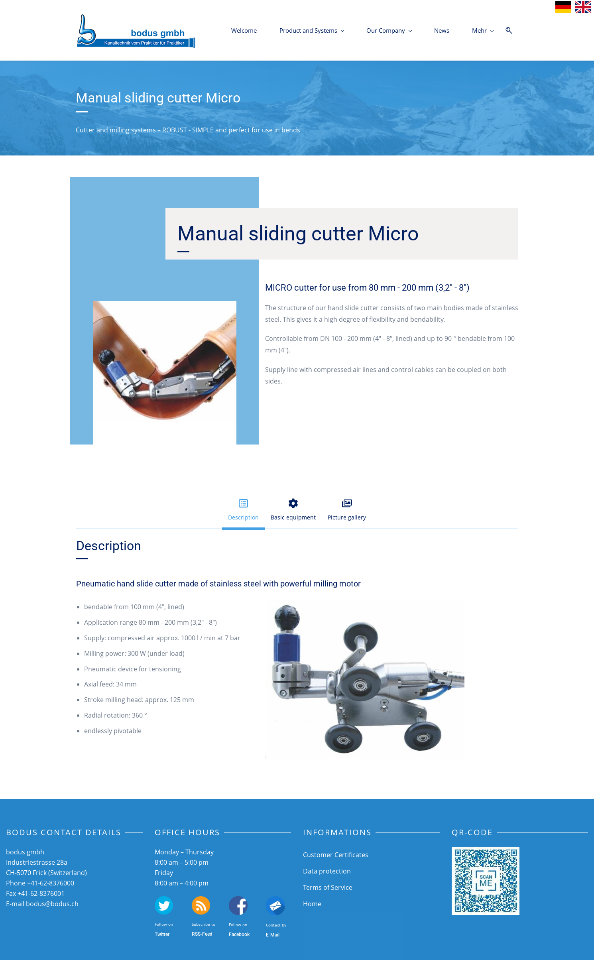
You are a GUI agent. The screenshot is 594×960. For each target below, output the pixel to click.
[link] (164, 306)
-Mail (274, 935)
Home (312, 903)
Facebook (239, 934)
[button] (243, 510)
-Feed (206, 934)
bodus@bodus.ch (52, 903)
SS (198, 934)
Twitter (162, 934)
